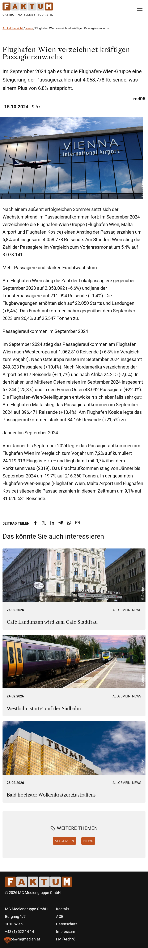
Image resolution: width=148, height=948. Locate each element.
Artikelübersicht (13, 28)
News (29, 28)
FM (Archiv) (65, 939)
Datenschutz (66, 924)
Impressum (65, 931)
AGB (59, 916)
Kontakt (62, 909)
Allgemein (121, 610)
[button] (7, 940)
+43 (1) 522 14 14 (19, 931)
